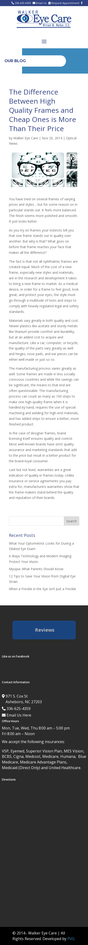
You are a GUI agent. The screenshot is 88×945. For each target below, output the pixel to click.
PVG (71, 938)
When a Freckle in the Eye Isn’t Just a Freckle (42, 589)
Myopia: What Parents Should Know (36, 569)
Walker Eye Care (25, 138)
